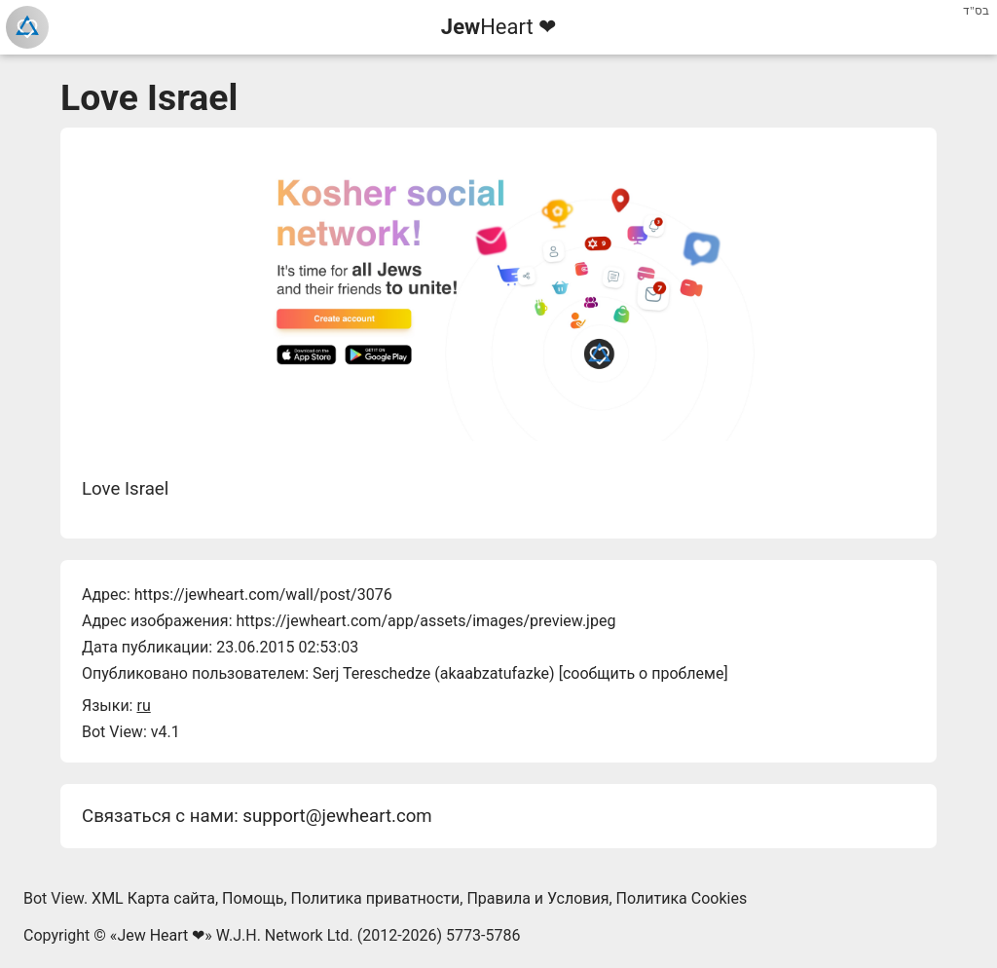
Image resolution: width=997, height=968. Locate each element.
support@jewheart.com (336, 816)
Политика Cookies (682, 898)
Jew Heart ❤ (160, 935)
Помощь (252, 898)
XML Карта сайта (153, 898)
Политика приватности (376, 898)
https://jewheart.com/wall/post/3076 (263, 594)
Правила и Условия (537, 898)
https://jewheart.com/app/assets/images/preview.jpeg (425, 621)
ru (143, 705)
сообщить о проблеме (643, 673)
